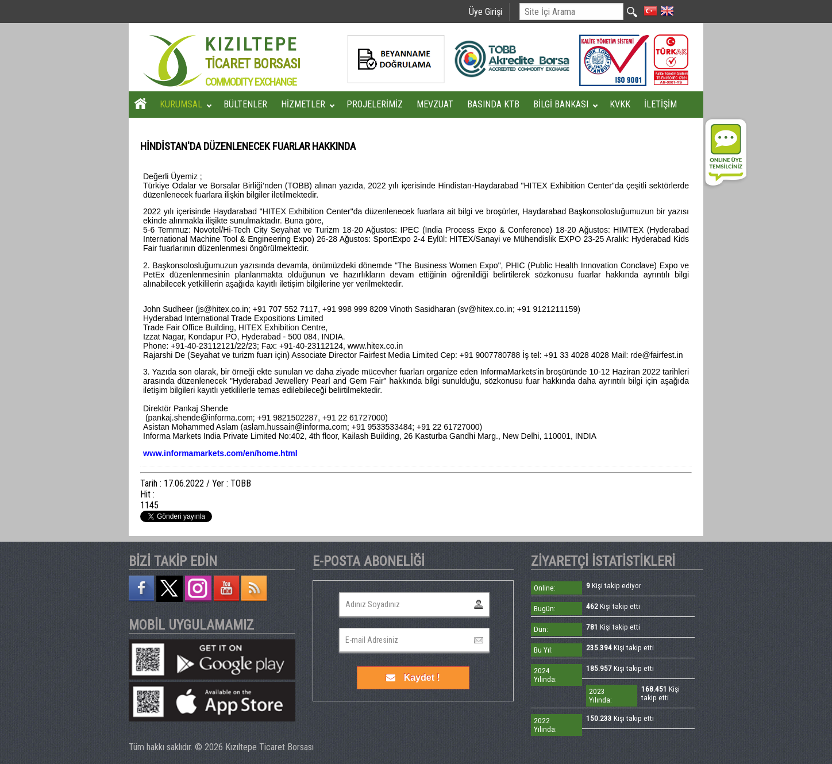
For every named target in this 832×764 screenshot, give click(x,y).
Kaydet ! (413, 677)
